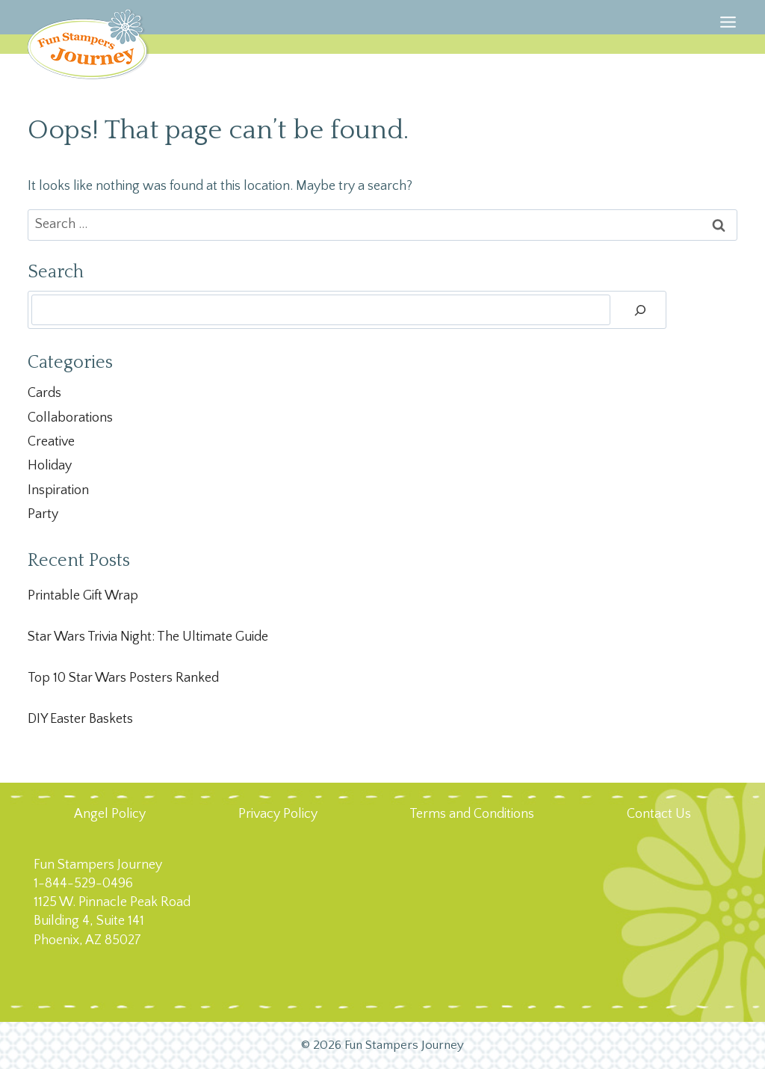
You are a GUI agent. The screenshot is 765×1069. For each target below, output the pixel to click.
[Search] (640, 310)
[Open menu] (728, 41)
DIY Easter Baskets (80, 719)
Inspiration (58, 490)
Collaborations (70, 417)
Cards (44, 393)
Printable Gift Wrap (83, 595)
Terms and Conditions (471, 814)
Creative (51, 441)
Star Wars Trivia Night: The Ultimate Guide (148, 636)
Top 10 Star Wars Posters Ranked (123, 678)
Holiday (50, 465)
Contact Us (659, 814)
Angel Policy (110, 814)
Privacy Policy (278, 814)
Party (43, 514)
